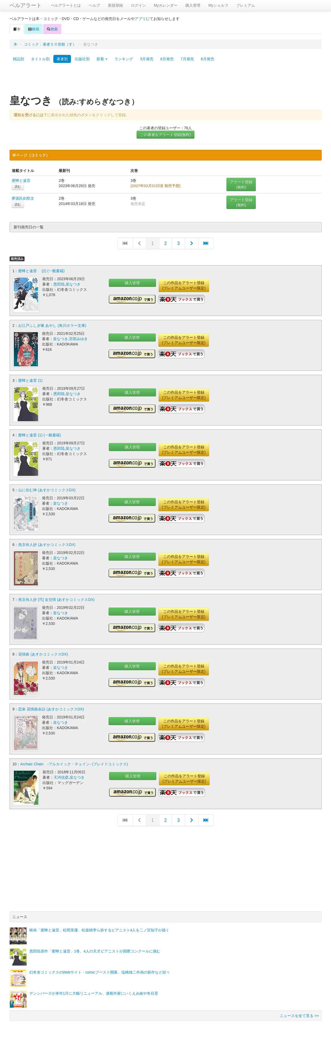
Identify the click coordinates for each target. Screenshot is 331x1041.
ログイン (138, 5)
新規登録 (115, 5)
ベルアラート (26, 5)
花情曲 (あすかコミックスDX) (43, 653)
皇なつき (73, 284)
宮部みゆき (78, 339)
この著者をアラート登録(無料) (165, 134)
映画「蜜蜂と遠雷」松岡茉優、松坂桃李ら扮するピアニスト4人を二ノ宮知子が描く (99, 929)
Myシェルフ (218, 5)
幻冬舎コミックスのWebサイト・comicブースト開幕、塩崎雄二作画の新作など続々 (99, 971)
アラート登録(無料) (241, 184)
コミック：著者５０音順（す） (50, 44)
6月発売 (167, 59)
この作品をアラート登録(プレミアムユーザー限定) (184, 285)
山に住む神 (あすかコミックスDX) (46, 489)
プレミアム (245, 5)
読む (18, 186)
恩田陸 (59, 284)
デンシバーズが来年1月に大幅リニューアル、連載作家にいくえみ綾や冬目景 (93, 992)
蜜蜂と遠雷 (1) (30, 380)
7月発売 (187, 59)
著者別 (62, 59)
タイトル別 (40, 59)
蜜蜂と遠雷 (21, 180)
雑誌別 (18, 59)
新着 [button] (102, 59)
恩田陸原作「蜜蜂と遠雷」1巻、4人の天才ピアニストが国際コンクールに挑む (95, 950)
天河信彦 (61, 776)
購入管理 (192, 5)
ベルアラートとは (66, 5)
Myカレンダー (166, 5)
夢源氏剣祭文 (23, 198)
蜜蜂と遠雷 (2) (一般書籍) (41, 271)
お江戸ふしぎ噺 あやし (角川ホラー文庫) (52, 325)
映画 (33, 29)
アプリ (140, 19)
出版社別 (82, 59)
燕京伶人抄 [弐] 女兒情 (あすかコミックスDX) (56, 599)
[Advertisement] (166, 81)
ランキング (123, 59)
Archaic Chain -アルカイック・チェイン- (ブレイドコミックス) (74, 763)
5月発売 (146, 59)
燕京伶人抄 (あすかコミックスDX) (46, 544)
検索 (52, 29)
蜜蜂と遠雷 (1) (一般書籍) (39, 435)
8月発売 (207, 59)
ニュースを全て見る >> (299, 1014)
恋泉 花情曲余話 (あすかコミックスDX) (51, 708)
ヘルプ (94, 5)
